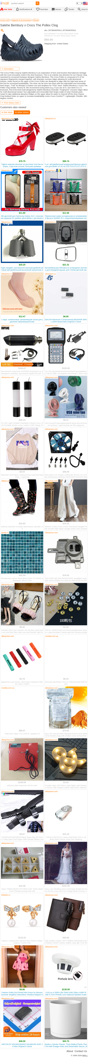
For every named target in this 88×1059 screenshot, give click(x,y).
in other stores (22, 112)
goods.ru (5, 532)
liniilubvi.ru (5, 895)
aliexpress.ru (50, 118)
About (70, 1051)
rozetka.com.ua (51, 636)
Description (7, 69)
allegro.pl (5, 481)
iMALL (85, 1055)
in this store (7, 112)
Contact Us (81, 1051)
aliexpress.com (7, 118)
